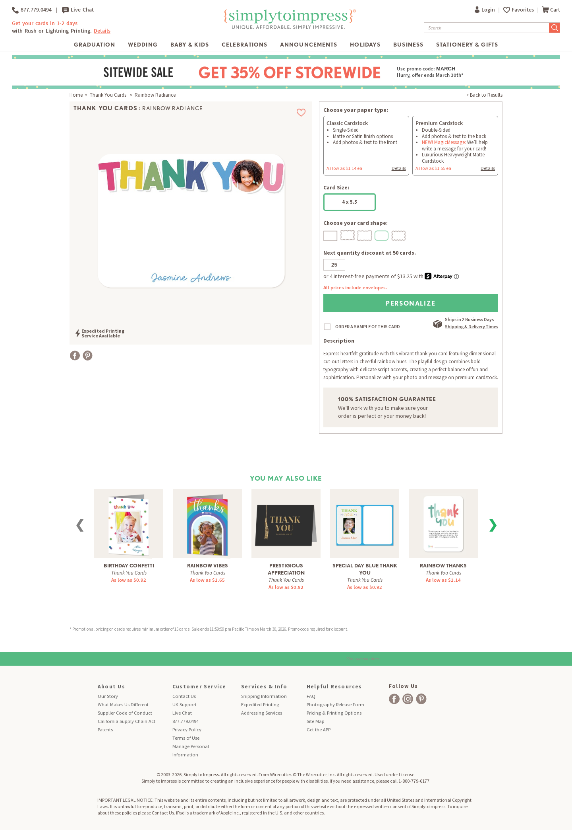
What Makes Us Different (123, 704)
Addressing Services (261, 713)
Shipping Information (264, 696)
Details (102, 30)
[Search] (486, 27)
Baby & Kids (189, 44)
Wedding (143, 44)
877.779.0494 (32, 10)
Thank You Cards (109, 95)
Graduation (94, 44)
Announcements (309, 44)
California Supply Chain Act (126, 721)
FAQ (311, 696)
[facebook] (394, 699)
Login (485, 9)
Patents (105, 730)
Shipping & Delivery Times (471, 326)
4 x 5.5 (349, 202)
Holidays (365, 44)
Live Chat (78, 10)
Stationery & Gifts (467, 44)
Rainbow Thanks (443, 566)
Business (408, 44)
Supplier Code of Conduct (125, 713)
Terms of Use (185, 738)
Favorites (523, 9)
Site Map (316, 721)
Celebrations (244, 44)
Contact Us (184, 696)
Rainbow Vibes (207, 566)
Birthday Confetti (129, 566)
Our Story (108, 696)
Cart (551, 9)
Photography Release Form (335, 704)
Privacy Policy (186, 730)
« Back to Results (484, 95)
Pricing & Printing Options (334, 713)
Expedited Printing (260, 704)
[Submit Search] (554, 27)
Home (76, 95)
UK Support (184, 704)
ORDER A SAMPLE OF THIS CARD (367, 326)
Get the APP (318, 730)
